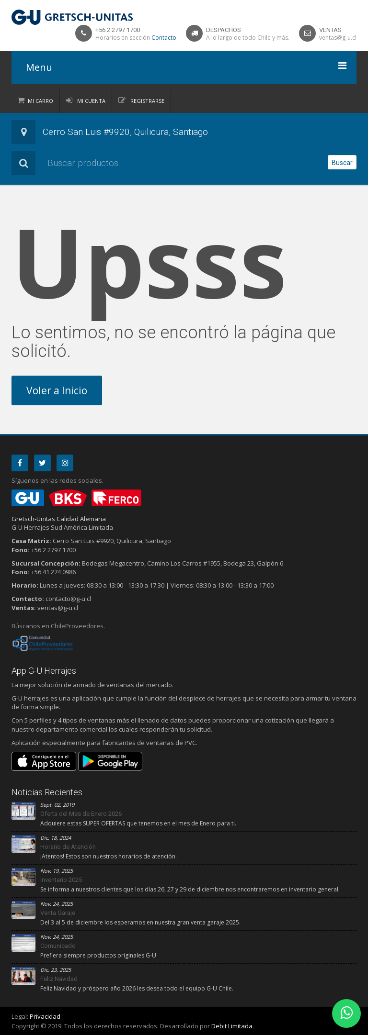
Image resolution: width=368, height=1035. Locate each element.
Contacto (163, 37)
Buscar (342, 163)
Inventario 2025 (61, 879)
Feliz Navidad (59, 978)
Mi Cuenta (90, 100)
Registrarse (146, 100)
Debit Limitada (232, 1026)
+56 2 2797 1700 (117, 29)
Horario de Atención (68, 846)
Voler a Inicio (56, 390)
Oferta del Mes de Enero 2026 (81, 813)
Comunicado (58, 945)
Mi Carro (40, 100)
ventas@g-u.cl (337, 37)
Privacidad (45, 1016)
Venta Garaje (57, 912)
